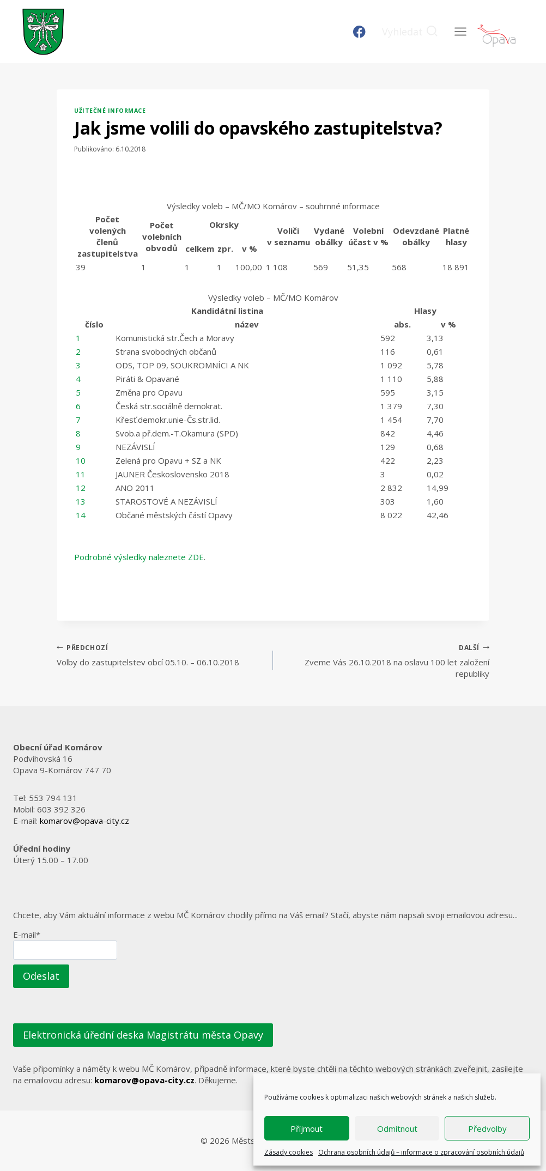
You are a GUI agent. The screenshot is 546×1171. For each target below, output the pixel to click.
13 (81, 501)
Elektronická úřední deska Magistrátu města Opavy (143, 1034)
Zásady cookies (288, 1152)
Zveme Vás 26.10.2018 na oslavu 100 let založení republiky (385, 660)
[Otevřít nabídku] (460, 31)
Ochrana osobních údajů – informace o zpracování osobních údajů (421, 1152)
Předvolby (487, 1128)
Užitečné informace (109, 110)
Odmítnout (397, 1128)
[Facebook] (359, 32)
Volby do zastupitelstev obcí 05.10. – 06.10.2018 (161, 654)
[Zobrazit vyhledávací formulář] (410, 32)
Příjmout (306, 1128)
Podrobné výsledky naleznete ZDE (139, 556)
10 (81, 460)
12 (81, 487)
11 (81, 474)
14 (81, 514)
